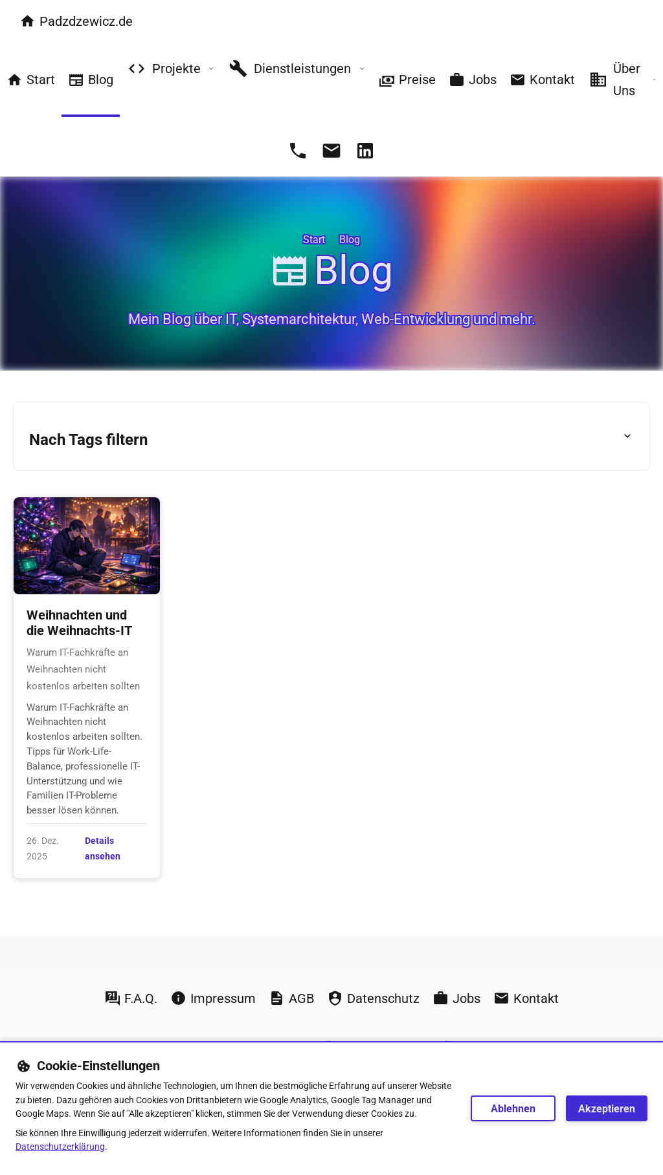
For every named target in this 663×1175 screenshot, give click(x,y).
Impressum (213, 998)
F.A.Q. (130, 998)
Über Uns (622, 79)
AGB (291, 998)
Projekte (170, 68)
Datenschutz (373, 998)
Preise (407, 80)
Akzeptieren (606, 1109)
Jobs (473, 80)
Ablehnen (513, 1109)
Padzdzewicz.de (76, 21)
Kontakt (542, 80)
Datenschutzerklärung (60, 1146)
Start (30, 80)
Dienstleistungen (296, 68)
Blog (90, 80)
